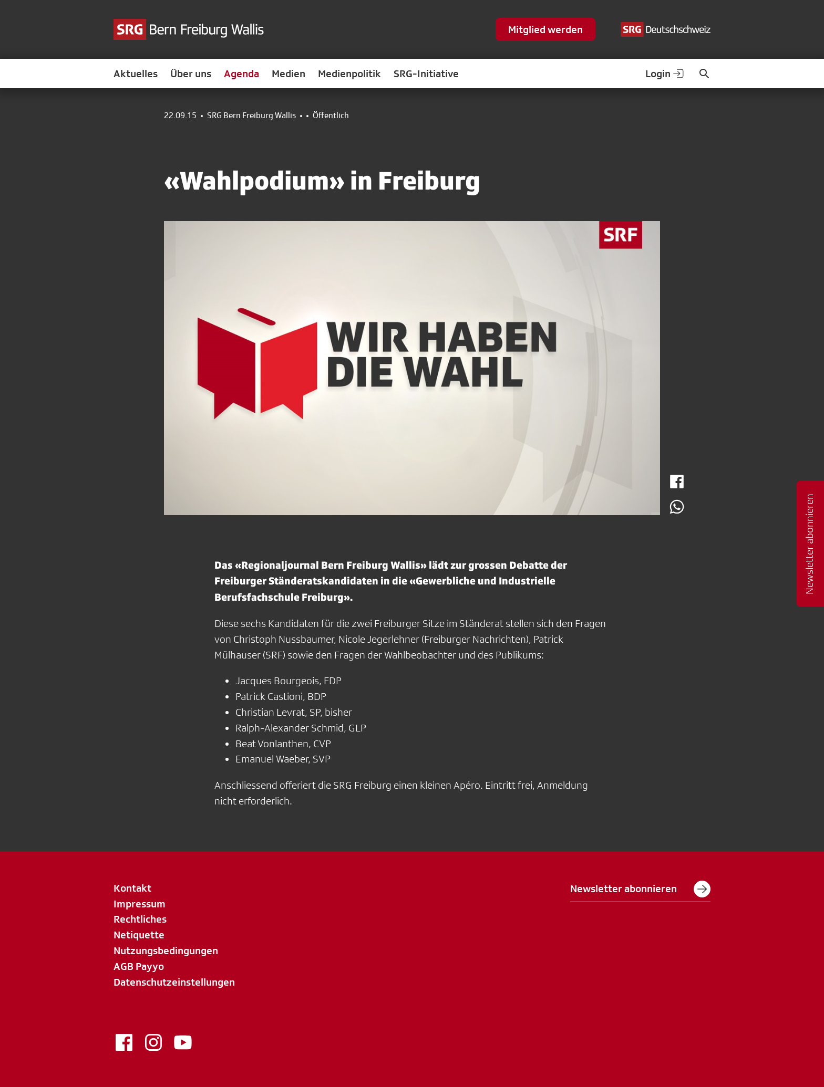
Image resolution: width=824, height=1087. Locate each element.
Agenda (241, 73)
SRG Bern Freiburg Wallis (251, 115)
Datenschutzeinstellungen (174, 982)
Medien (288, 73)
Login (665, 73)
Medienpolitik (349, 73)
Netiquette (139, 934)
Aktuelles (136, 73)
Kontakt (132, 888)
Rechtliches (140, 919)
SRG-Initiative (426, 73)
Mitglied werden (545, 29)
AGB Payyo (139, 966)
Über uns (190, 73)
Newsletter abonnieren (640, 889)
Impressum (140, 904)
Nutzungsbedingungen (166, 950)
